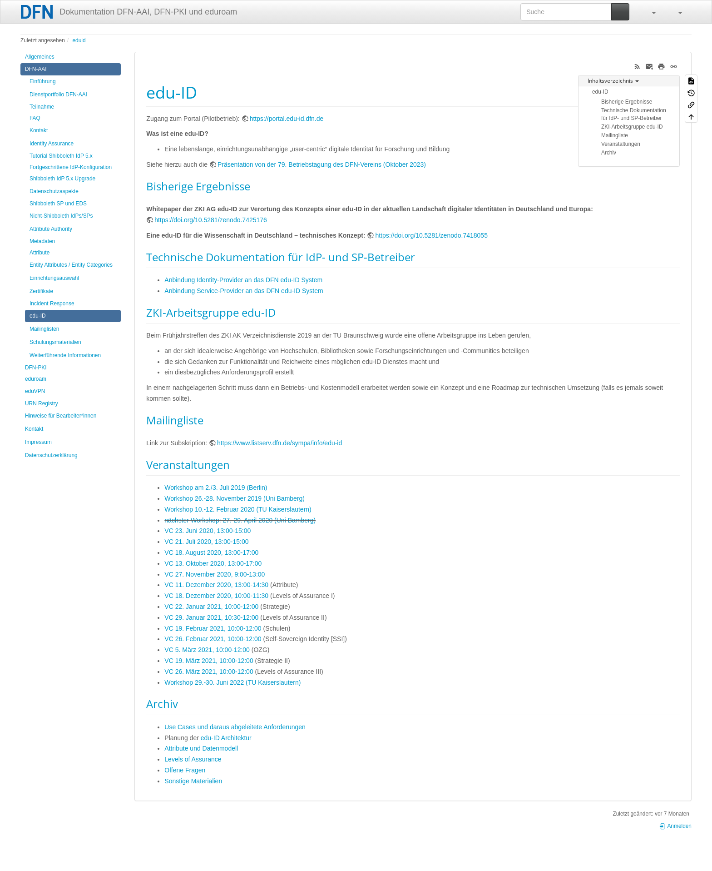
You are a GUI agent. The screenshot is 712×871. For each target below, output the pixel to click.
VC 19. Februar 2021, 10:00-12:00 (212, 628)
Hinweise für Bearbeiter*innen (60, 416)
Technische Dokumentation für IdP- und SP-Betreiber (633, 114)
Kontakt (39, 130)
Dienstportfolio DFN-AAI (58, 94)
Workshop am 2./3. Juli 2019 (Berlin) (215, 487)
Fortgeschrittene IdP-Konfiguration (71, 167)
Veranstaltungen (620, 144)
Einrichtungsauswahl (54, 278)
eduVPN (35, 391)
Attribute (39, 252)
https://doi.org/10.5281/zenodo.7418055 (431, 235)
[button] (649, 11)
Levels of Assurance (192, 759)
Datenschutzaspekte (54, 191)
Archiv (608, 152)
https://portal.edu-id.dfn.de (287, 118)
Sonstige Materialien (193, 781)
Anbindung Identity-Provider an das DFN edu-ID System (243, 280)
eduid (78, 40)
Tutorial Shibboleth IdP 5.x (61, 156)
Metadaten (42, 241)
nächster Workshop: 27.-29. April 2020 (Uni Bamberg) (240, 520)
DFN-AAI (36, 69)
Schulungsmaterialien (55, 342)
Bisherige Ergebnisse (626, 102)
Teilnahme (42, 107)
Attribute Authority (51, 229)
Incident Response (52, 303)
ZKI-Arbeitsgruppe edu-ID (632, 127)
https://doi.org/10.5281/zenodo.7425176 (210, 220)
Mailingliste (614, 135)
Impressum (38, 442)
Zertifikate (41, 291)
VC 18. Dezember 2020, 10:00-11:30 (216, 595)
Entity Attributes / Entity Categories (71, 265)
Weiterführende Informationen (65, 355)
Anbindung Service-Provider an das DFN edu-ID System (243, 290)
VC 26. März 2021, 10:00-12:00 (208, 671)
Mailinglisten (44, 329)
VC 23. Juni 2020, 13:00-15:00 (207, 530)
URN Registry (41, 403)
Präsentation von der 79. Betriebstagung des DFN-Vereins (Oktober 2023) (322, 164)
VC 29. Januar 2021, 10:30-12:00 (211, 617)
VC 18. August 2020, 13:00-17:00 (211, 552)
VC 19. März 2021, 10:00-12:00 (208, 660)
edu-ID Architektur (226, 738)
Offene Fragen (184, 770)
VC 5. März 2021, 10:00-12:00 (207, 649)
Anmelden (675, 826)
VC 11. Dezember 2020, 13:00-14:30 (216, 584)
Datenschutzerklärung (51, 455)
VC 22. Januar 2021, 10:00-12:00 (211, 606)
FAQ (35, 118)
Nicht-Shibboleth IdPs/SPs (61, 216)
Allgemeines (39, 57)
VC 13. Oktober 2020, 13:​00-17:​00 (213, 563)
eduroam (35, 379)
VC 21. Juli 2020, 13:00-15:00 (206, 541)
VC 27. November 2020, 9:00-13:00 (214, 574)
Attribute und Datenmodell (201, 748)
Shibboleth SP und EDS (58, 203)
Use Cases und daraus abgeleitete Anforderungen (235, 727)
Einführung (43, 81)
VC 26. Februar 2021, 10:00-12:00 (212, 638)
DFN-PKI (36, 367)
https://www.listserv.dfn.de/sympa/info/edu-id (279, 443)
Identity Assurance (52, 143)
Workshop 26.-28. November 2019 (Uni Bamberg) (234, 498)
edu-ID (38, 316)
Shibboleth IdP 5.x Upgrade (62, 178)
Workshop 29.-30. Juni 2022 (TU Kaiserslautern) (232, 682)
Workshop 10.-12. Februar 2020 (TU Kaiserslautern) (237, 509)
